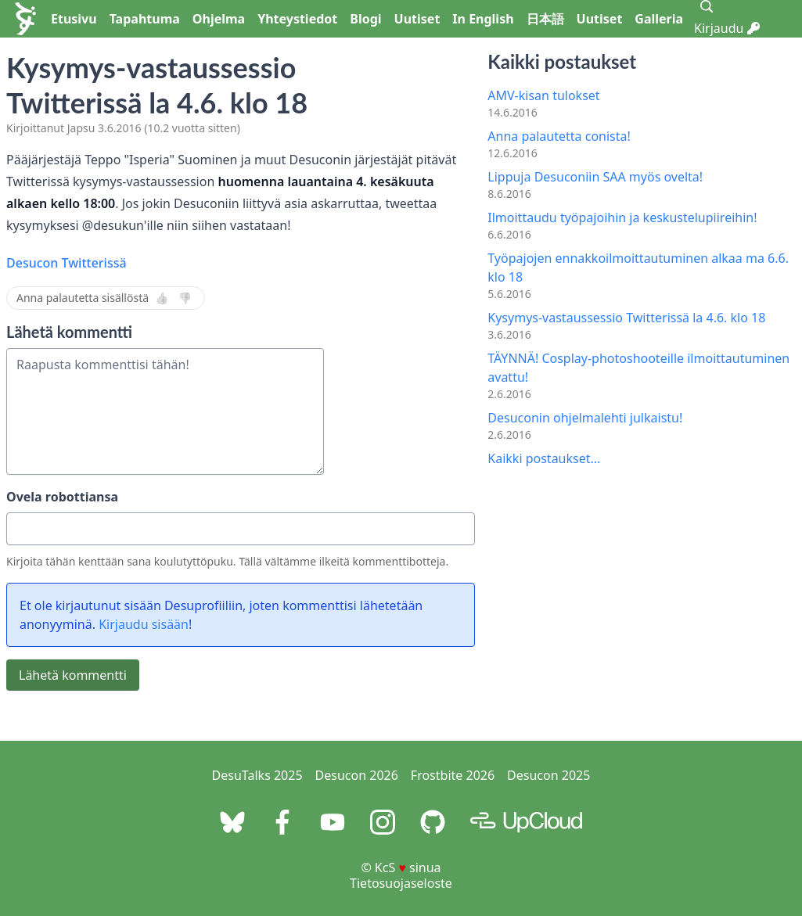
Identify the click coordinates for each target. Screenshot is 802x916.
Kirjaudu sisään (144, 624)
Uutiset (417, 18)
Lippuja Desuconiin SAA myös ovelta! (595, 176)
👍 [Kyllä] (161, 298)
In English (482, 18)
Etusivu (74, 18)
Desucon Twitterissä (66, 262)
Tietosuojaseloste (401, 883)
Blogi (365, 18)
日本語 (545, 18)
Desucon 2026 (356, 775)
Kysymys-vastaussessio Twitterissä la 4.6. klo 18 (626, 317)
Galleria (659, 18)
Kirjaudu (727, 28)
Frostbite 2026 (453, 775)
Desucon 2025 (548, 775)
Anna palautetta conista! (559, 136)
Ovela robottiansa (62, 496)
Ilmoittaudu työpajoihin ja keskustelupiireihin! (622, 217)
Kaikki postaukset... (543, 458)
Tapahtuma (145, 18)
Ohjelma (218, 18)
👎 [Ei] (185, 298)
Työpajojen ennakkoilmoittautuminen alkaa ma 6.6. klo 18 (638, 268)
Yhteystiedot (297, 18)
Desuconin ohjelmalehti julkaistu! (584, 417)
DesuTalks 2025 (257, 775)
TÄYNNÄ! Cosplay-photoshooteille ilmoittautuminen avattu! (638, 368)
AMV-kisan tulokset (543, 95)
